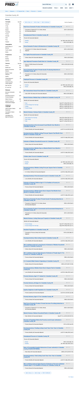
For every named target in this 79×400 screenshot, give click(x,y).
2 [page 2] (69, 377)
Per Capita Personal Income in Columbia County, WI (38, 54)
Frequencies (8, 54)
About (71, 8)
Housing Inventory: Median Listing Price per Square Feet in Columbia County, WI (43, 168)
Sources (7, 63)
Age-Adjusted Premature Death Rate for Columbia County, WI (41, 61)
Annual (26, 42)
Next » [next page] (72, 377)
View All (19, 22)
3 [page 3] (70, 377)
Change (26, 106)
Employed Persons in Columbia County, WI (35, 79)
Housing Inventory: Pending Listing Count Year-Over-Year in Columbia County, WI (43, 328)
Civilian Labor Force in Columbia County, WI (36, 156)
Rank (26, 121)
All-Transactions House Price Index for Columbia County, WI (41, 90)
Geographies (8, 44)
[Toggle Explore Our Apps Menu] (69, 4)
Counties (39, 11)
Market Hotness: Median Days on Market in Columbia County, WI (42, 97)
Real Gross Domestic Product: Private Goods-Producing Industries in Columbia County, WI (43, 199)
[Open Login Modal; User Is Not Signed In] (73, 4)
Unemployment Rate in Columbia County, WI (36, 35)
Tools (56, 8)
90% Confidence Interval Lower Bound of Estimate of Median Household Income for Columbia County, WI (44, 245)
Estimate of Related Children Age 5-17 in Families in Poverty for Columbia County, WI (42, 183)
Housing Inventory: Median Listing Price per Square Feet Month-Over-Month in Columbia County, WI (43, 134)
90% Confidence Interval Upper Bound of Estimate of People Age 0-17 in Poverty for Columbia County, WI (44, 253)
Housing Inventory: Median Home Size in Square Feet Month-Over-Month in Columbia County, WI (42, 191)
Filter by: (7, 19)
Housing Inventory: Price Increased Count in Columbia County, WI (42, 176)
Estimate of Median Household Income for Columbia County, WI (41, 141)
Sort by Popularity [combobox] (68, 22)
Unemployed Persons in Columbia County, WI (36, 336)
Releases (7, 90)
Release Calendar (47, 8)
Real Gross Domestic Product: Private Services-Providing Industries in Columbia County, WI (44, 304)
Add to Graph (37, 22)
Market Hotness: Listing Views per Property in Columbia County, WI (43, 218)
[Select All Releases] (23, 22)
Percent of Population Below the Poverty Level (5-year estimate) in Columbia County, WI (42, 320)
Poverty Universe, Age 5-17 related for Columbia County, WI (40, 276)
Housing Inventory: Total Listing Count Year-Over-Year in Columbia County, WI (42, 356)
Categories (12, 11)
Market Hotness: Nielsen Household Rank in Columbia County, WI (42, 313)
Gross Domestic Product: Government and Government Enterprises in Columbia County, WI (43, 209)
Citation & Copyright (8, 106)
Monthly (27, 40)
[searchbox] (53, 4)
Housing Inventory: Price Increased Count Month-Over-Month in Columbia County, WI (42, 125)
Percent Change (28, 108)
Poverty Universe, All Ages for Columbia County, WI (38, 283)
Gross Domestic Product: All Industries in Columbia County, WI (41, 46)
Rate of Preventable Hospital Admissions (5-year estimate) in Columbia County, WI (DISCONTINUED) (44, 348)
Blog (66, 8)
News (61, 8)
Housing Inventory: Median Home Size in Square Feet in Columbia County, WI (42, 268)
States (27, 11)
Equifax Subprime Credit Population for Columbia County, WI (41, 289)
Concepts (7, 21)
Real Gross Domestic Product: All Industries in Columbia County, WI (43, 26)
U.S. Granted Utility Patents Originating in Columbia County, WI (41, 261)
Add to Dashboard (45, 22)
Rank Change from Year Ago (31, 117)
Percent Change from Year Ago (31, 104)
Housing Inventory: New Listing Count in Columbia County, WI (41, 238)
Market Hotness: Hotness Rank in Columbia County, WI (39, 112)
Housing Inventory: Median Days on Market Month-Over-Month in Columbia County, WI (42, 149)
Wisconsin (33, 11)
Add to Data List (28, 22)
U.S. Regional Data (20, 11)
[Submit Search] (66, 4)
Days (26, 103)
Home (6, 11)
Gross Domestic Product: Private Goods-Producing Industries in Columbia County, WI (42, 70)
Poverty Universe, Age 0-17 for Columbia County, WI (38, 296)
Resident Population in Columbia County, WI (36, 229)
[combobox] (53, 4)
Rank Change (28, 119)
